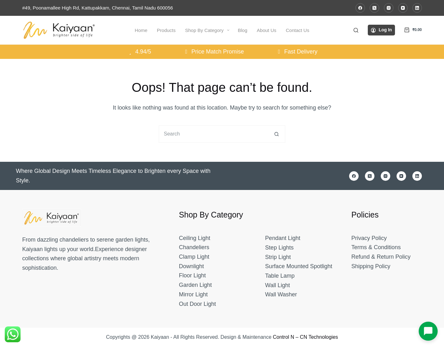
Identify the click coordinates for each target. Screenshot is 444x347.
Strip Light (278, 257)
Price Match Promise (213, 51)
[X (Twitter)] (374, 8)
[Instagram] (388, 8)
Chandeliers (194, 247)
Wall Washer (281, 294)
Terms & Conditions (376, 247)
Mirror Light (193, 294)
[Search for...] (213, 134)
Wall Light (277, 285)
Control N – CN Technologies (305, 337)
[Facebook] (360, 8)
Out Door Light (197, 304)
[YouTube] (403, 8)
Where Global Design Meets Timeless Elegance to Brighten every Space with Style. (113, 176)
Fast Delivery (296, 51)
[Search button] (276, 134)
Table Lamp (279, 276)
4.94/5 (138, 51)
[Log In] (381, 30)
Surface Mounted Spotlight (298, 266)
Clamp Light (194, 257)
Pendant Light (282, 238)
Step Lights (279, 247)
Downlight (191, 266)
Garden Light (195, 285)
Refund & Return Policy (380, 257)
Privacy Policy (369, 238)
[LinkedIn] (417, 8)
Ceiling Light (194, 238)
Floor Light (192, 275)
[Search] (356, 30)
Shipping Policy (370, 266)
